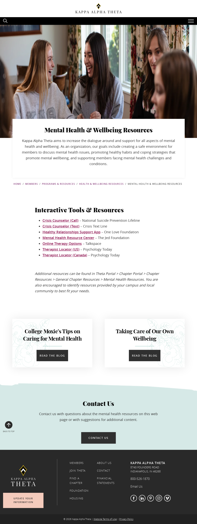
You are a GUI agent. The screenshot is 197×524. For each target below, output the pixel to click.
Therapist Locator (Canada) (65, 255)
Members (31, 184)
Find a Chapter (76, 481)
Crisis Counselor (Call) (60, 220)
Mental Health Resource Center (68, 237)
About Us (104, 463)
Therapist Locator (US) (61, 249)
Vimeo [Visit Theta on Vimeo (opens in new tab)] (167, 498)
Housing (76, 498)
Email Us (136, 486)
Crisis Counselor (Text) (61, 226)
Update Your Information (23, 500)
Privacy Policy (126, 519)
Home (17, 184)
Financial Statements (106, 481)
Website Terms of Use (105, 519)
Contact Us (98, 438)
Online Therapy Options (62, 243)
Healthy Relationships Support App (71, 232)
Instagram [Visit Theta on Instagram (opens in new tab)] (159, 498)
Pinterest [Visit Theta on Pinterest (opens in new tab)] (150, 498)
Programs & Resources (58, 184)
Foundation (79, 490)
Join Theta (78, 470)
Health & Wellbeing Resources (101, 184)
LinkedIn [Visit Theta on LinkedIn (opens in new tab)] (142, 498)
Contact (103, 470)
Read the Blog (52, 355)
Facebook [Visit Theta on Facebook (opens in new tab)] (133, 498)
